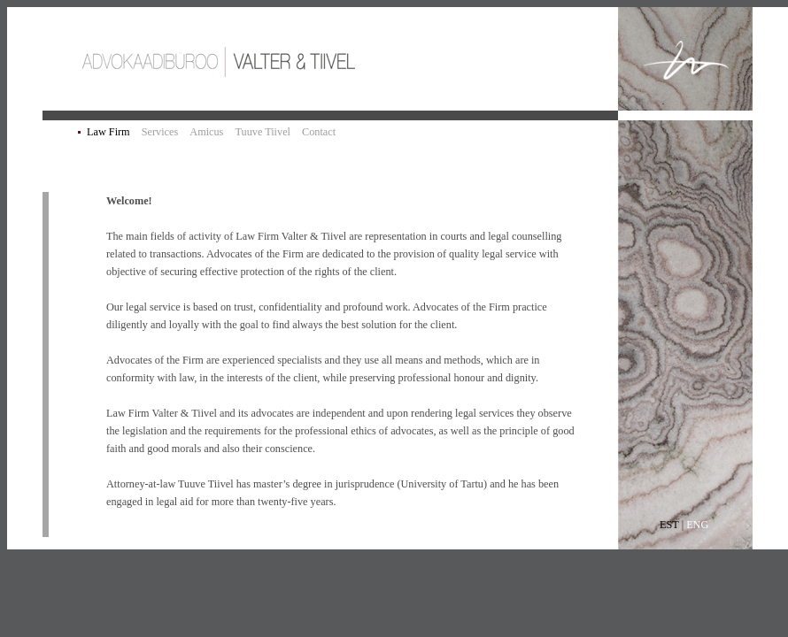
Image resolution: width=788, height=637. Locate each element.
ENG (697, 524)
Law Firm (108, 132)
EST (669, 524)
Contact (319, 132)
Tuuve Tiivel (262, 132)
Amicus (206, 132)
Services (160, 132)
